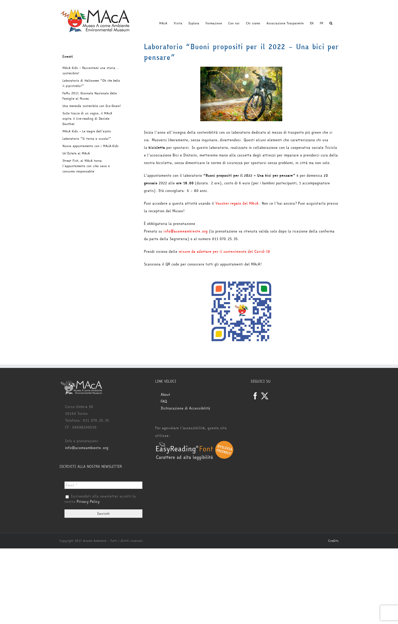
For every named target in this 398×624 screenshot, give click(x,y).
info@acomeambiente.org (185, 231)
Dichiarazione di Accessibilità (185, 408)
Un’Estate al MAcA (76, 153)
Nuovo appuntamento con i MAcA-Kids (90, 146)
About (165, 394)
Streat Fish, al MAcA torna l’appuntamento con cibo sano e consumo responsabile (86, 166)
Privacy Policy (88, 501)
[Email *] (103, 485)
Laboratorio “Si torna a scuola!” (86, 138)
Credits (333, 541)
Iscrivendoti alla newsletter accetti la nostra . (100, 499)
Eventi (67, 56)
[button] (330, 23)
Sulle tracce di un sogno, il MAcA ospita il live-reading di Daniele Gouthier (87, 118)
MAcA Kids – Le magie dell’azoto (86, 131)
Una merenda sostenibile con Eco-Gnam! (91, 106)
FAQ (164, 401)
